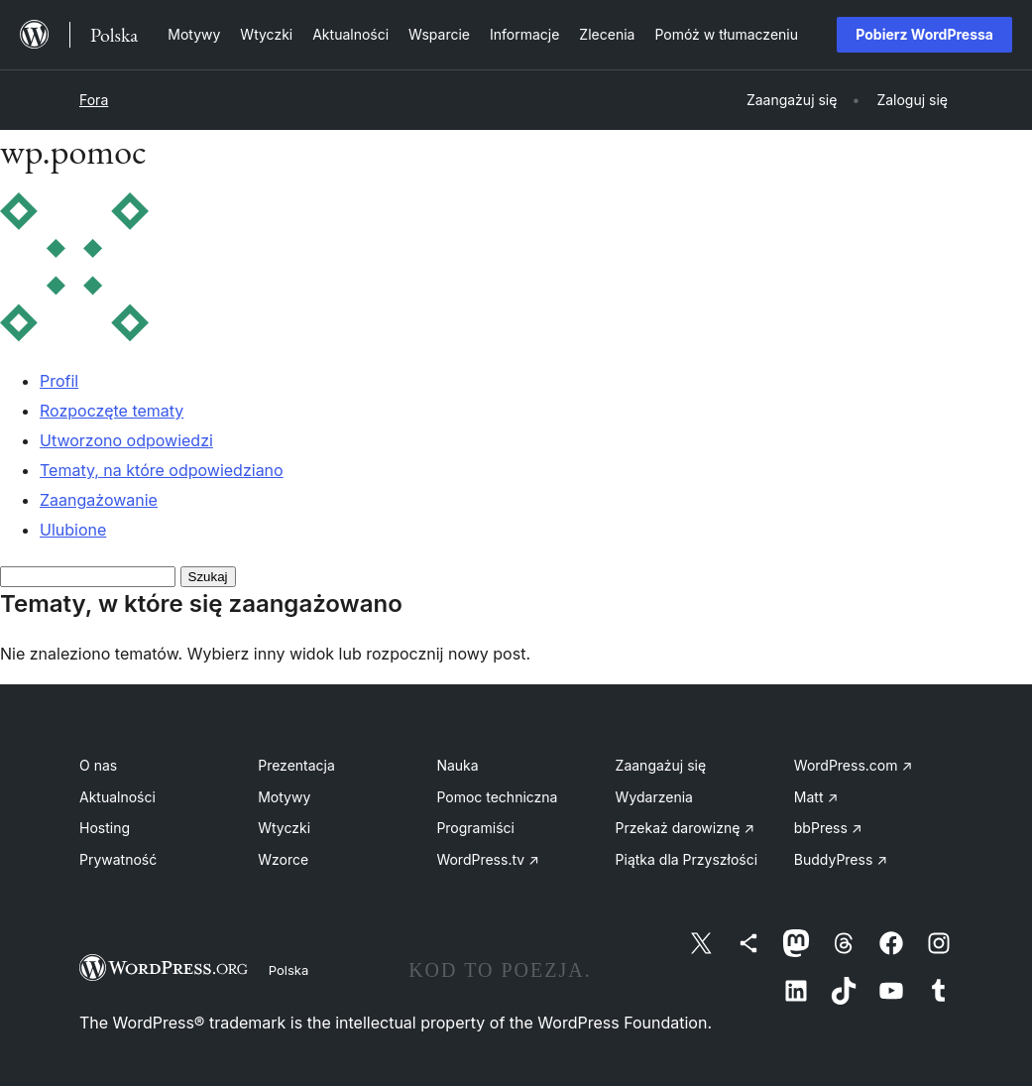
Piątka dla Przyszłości (687, 859)
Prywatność (118, 859)
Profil (59, 381)
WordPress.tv (487, 859)
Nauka (457, 765)
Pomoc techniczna (496, 796)
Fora (93, 99)
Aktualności (117, 796)
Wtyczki (284, 827)
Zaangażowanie (99, 500)
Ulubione (73, 530)
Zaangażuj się (661, 765)
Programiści (475, 827)
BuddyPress (840, 859)
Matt (816, 796)
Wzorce (283, 859)
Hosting (104, 827)
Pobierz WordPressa (924, 34)
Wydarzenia (654, 796)
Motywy (284, 796)
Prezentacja (296, 765)
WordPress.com (853, 765)
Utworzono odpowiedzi (126, 440)
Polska (288, 970)
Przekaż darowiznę (685, 827)
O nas (98, 765)
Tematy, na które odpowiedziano (162, 470)
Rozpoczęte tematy (111, 411)
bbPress (828, 827)
